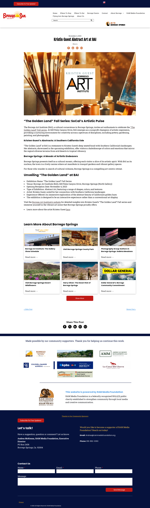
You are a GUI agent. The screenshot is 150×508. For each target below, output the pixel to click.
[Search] (73, 20)
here (68, 209)
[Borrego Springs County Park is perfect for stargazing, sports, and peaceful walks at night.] (80, 237)
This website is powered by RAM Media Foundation (94, 392)
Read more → (31, 257)
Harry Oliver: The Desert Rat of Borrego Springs (77, 284)
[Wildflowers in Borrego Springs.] (42, 271)
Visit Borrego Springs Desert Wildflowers (38, 284)
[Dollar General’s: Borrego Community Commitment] (118, 271)
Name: (21, 467)
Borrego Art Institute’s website (46, 202)
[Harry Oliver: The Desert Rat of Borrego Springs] (80, 271)
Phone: (98, 467)
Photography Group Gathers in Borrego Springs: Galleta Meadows (117, 250)
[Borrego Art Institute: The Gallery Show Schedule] (42, 237)
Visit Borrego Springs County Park (78, 249)
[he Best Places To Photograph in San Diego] (118, 237)
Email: (59, 467)
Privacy (21, 502)
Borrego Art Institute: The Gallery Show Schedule (40, 250)
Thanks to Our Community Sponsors (75, 416)
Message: (22, 476)
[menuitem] (55, 13)
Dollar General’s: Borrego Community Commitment (113, 284)
